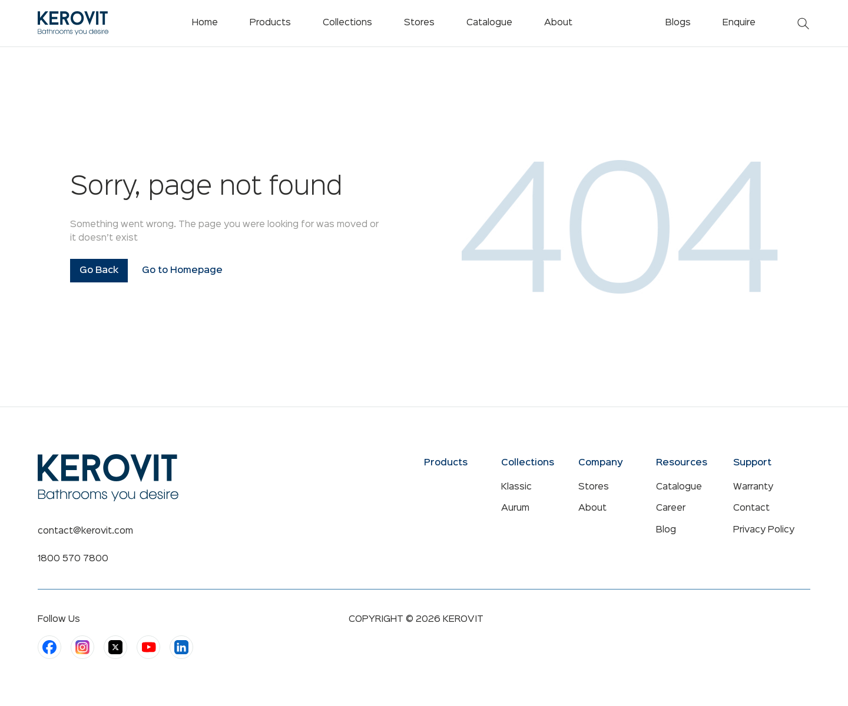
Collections (347, 23)
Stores (593, 487)
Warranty (753, 487)
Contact (751, 508)
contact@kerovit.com (85, 531)
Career (670, 508)
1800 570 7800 (73, 559)
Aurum (515, 508)
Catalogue (679, 487)
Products (270, 23)
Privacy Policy (763, 530)
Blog (666, 530)
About (592, 508)
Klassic (516, 487)
